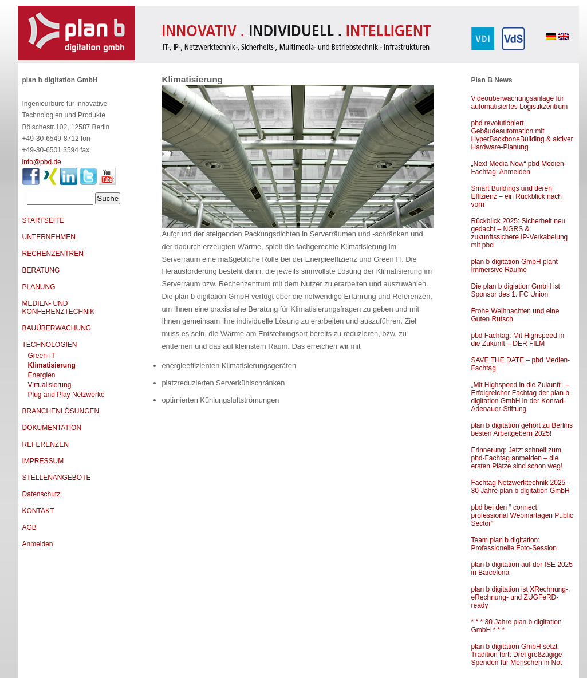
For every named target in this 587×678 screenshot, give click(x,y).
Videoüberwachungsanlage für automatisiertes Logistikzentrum (519, 102)
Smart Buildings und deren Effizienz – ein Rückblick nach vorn (516, 196)
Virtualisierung (50, 385)
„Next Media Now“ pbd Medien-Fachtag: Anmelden (518, 168)
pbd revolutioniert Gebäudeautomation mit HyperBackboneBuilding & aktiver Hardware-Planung (522, 135)
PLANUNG (39, 287)
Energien (42, 375)
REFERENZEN (45, 444)
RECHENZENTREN (53, 254)
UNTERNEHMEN (49, 237)
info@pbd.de (41, 162)
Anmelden (37, 544)
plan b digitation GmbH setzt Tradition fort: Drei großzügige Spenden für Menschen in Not (516, 654)
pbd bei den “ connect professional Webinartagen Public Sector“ (522, 515)
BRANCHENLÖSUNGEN (61, 411)
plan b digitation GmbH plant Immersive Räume (514, 266)
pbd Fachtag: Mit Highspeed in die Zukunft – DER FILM (518, 340)
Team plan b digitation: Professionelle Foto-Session (514, 544)
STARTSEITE (43, 220)
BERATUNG (41, 270)
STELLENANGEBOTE (56, 478)
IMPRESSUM (43, 461)
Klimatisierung (52, 365)
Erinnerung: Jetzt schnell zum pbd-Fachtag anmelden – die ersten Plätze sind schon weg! (516, 458)
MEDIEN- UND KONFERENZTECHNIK (58, 307)
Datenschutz (41, 494)
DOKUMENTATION (52, 428)
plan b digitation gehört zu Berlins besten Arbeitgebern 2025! (522, 429)
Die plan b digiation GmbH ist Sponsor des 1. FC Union (515, 290)
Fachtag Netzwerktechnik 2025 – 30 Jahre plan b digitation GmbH (521, 487)
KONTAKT (38, 511)
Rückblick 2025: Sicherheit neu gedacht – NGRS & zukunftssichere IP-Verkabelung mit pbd (519, 233)
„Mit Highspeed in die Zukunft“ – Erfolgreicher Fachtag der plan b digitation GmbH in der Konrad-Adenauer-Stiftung (520, 397)
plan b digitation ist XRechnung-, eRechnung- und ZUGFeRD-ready (520, 597)
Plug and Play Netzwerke (66, 395)
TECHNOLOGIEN (49, 345)
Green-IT (42, 356)
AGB (29, 527)
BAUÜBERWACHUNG (57, 328)
